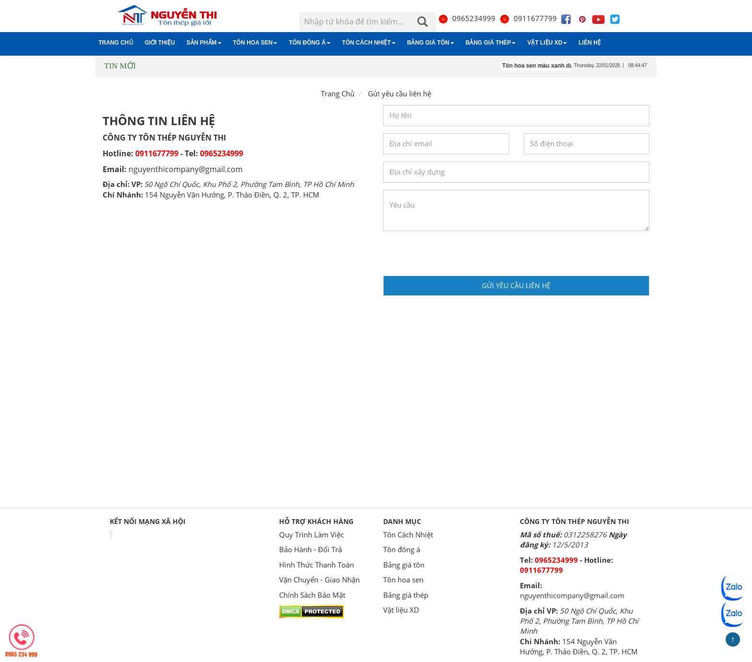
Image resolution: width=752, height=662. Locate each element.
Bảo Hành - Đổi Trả (310, 549)
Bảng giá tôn (430, 42)
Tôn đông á (309, 42)
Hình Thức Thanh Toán (316, 564)
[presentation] (456, 257)
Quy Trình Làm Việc (311, 534)
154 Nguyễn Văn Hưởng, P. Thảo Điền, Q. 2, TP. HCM (232, 194)
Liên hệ (589, 42)
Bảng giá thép (491, 42)
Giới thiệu (160, 42)
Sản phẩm (204, 42)
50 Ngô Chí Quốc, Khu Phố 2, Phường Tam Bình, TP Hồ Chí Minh (249, 184)
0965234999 (466, 18)
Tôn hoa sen (255, 42)
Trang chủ (115, 42)
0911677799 (528, 18)
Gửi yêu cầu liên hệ (516, 285)
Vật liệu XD (547, 42)
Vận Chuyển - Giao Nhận (319, 579)
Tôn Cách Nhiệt (369, 42)
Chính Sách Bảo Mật (312, 595)
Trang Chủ (337, 93)
